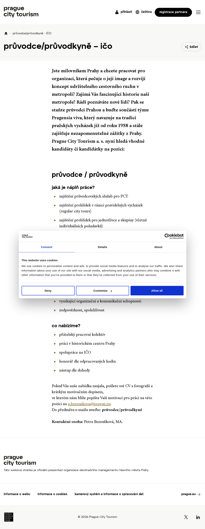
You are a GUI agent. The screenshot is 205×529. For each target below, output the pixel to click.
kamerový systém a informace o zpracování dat (109, 494)
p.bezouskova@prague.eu (89, 404)
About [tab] (158, 247)
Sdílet (194, 47)
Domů (6, 34)
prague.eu (188, 494)
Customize (102, 290)
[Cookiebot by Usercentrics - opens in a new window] (167, 236)
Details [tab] (102, 247)
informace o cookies (52, 494)
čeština (146, 12)
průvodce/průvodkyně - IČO (32, 33)
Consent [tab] (46, 247)
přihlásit (126, 12)
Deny (48, 290)
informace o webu (17, 494)
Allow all (157, 290)
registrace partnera (173, 12)
